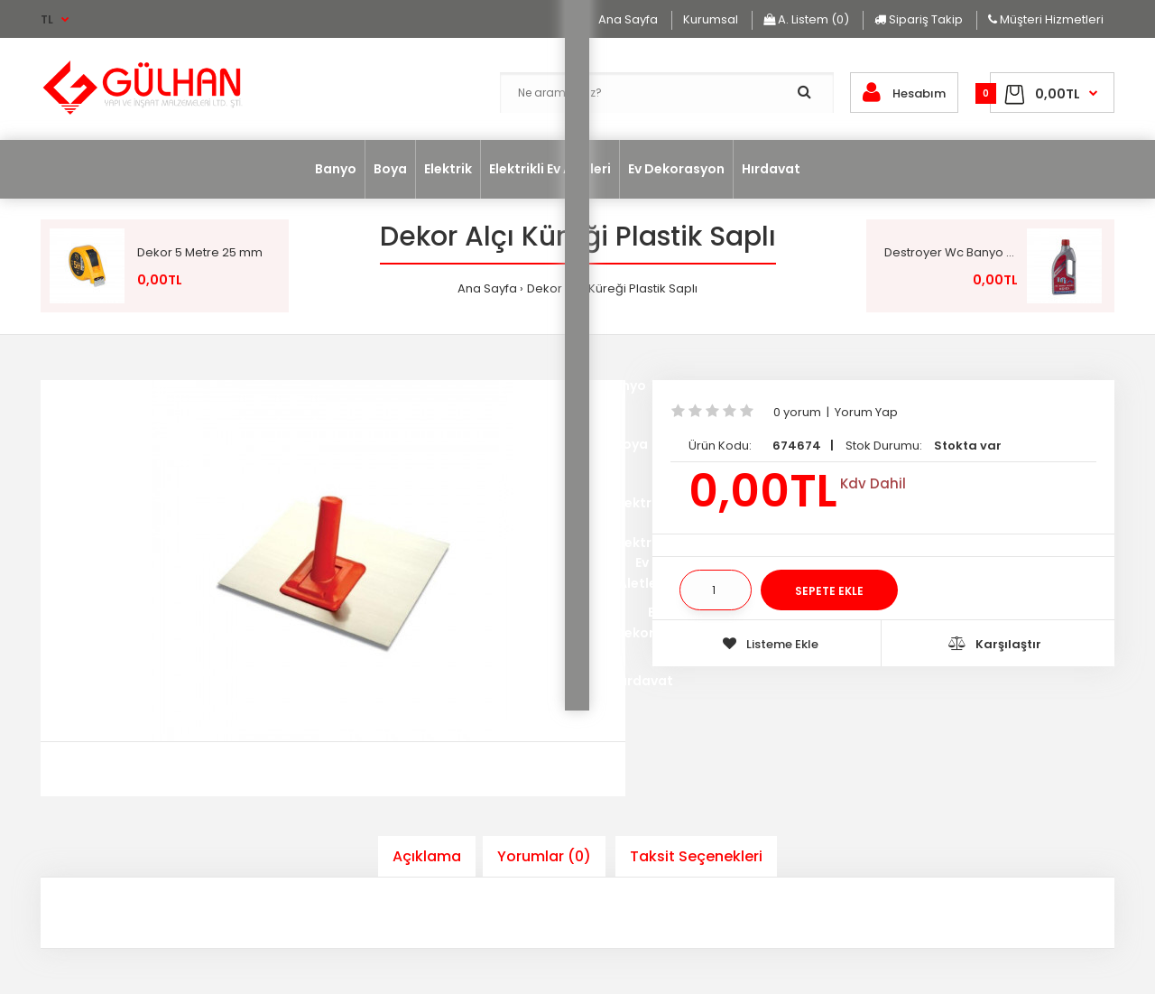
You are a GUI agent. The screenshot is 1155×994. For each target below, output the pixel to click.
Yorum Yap (866, 412)
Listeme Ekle (770, 644)
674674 (796, 445)
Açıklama (427, 856)
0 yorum (797, 412)
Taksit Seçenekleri (696, 856)
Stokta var (968, 445)
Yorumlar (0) (544, 856)
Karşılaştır (994, 644)
